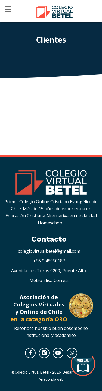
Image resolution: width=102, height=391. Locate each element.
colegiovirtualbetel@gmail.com (49, 251)
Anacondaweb (51, 379)
